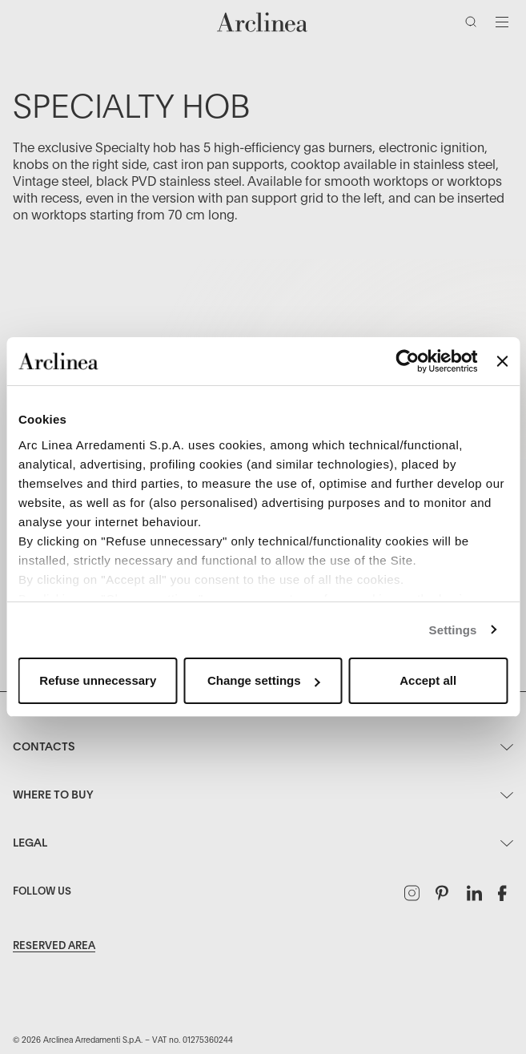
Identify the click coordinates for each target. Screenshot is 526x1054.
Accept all (428, 680)
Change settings (263, 680)
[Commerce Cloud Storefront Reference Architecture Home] (262, 22)
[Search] (474, 25)
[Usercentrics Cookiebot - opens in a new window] (408, 361)
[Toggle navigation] (502, 21)
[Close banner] (502, 361)
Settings (453, 630)
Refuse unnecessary (97, 680)
